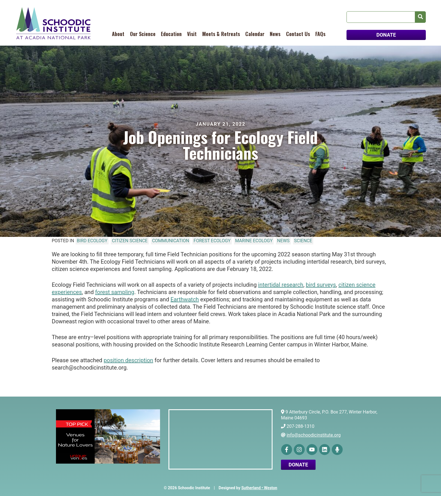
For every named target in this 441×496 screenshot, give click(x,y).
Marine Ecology (254, 240)
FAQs (320, 33)
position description (128, 360)
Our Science (143, 33)
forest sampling (114, 292)
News (275, 33)
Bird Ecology (92, 240)
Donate (298, 465)
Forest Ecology (212, 240)
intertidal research (280, 284)
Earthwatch (184, 299)
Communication (170, 240)
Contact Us (298, 33)
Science (303, 240)
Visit (192, 33)
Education (171, 33)
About (118, 33)
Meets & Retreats (221, 33)
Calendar (254, 33)
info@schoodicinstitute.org (314, 435)
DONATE (386, 35)
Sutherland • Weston (259, 488)
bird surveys (321, 284)
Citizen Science (130, 240)
